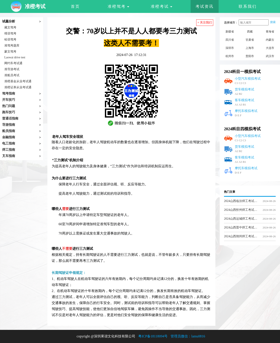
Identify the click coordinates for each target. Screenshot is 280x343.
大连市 (270, 48)
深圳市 (230, 48)
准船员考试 (11, 75)
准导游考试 (11, 69)
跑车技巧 (8, 112)
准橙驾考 (118, 6)
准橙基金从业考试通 (17, 81)
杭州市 (230, 56)
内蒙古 (270, 39)
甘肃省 (250, 39)
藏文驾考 (10, 27)
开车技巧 (8, 99)
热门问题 (8, 106)
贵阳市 (250, 56)
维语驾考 (10, 33)
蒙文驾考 (10, 51)
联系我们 (248, 6)
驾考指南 (8, 93)
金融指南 (8, 137)
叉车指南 (8, 156)
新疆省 (230, 31)
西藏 (250, 31)
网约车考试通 (13, 63)
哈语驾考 (10, 39)
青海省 (270, 31)
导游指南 (8, 124)
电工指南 (8, 143)
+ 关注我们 (205, 22)
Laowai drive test (14, 57)
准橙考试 (161, 6)
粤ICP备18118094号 (153, 336)
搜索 (273, 22)
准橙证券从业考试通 (17, 87)
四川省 (230, 39)
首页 (75, 6)
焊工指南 (8, 149)
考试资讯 (205, 6)
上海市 (250, 48)
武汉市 (270, 56)
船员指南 (8, 131)
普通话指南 (10, 118)
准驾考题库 (11, 45)
